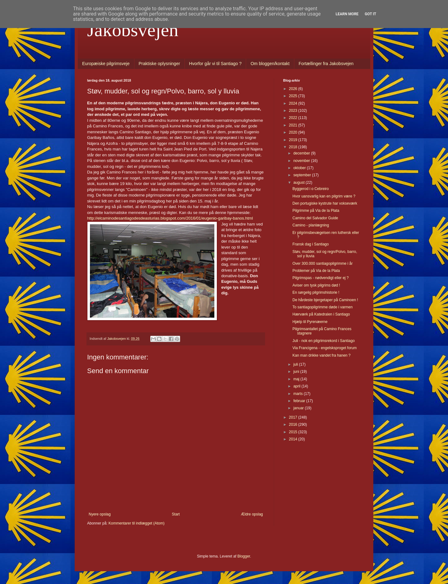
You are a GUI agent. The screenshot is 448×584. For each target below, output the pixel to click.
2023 (293, 110)
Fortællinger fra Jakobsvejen (326, 63)
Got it (370, 14)
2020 (293, 132)
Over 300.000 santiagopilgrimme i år (322, 263)
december (302, 153)
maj (297, 379)
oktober (300, 168)
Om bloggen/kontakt (269, 63)
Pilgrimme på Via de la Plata (315, 210)
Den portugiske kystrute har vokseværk (324, 203)
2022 (293, 118)
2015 (293, 432)
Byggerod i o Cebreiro (310, 189)
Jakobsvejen (132, 30)
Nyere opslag (100, 514)
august (299, 182)
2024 (293, 103)
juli (296, 364)
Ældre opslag (252, 514)
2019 (293, 140)
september (302, 175)
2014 (293, 439)
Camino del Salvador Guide (315, 218)
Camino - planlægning (310, 225)
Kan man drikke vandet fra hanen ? (321, 355)
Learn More (347, 14)
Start (176, 514)
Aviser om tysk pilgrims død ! (316, 285)
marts (298, 394)
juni (296, 371)
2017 (293, 417)
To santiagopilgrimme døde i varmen (322, 307)
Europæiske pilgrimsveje (106, 63)
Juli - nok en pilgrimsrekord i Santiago (323, 341)
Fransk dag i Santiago (310, 244)
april (297, 386)
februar (299, 401)
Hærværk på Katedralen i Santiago (321, 314)
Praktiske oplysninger (159, 63)
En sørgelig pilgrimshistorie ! (315, 292)
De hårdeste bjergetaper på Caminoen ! (325, 300)
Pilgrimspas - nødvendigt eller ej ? (320, 278)
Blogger (243, 556)
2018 (293, 147)
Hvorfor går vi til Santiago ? (215, 63)
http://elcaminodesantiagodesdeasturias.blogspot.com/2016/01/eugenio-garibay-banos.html (170, 218)
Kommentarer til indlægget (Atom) (137, 523)
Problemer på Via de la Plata (316, 270)
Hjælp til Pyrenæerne (310, 322)
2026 (293, 89)
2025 (293, 96)
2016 (293, 424)
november (302, 161)
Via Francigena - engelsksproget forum (324, 348)
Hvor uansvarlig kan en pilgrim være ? (323, 196)
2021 (293, 125)
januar (299, 408)
